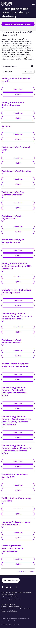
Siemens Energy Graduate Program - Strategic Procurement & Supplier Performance (16, 316)
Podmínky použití (25, 609)
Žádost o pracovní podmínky (9, 597)
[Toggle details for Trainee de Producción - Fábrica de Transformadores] (2, 527)
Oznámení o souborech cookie (10, 609)
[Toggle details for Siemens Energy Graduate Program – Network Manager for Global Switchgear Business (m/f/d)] (2, 456)
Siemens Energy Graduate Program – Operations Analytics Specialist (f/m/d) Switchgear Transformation (16, 420)
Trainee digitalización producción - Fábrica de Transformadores (12, 548)
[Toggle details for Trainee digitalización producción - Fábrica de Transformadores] (2, 553)
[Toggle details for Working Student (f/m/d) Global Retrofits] (2, 84)
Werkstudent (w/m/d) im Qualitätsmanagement (12, 193)
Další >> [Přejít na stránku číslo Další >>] (32, 571)
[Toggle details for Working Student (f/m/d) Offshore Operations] (2, 107)
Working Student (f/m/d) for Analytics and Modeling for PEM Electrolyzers (16, 266)
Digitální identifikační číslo (9, 611)
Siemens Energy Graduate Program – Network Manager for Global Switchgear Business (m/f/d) (16, 449)
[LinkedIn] (11, 587)
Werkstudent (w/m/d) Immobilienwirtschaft (11, 341)
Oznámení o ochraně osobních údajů (11, 606)
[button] (18, 94)
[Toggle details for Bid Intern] (2, 128)
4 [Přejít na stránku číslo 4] (23, 571)
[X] (7, 587)
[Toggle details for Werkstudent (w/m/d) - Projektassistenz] (2, 221)
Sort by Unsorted (27, 72)
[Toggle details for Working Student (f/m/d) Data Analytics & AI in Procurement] (2, 369)
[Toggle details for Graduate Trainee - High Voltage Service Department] (2, 295)
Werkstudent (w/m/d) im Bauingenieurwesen (12, 241)
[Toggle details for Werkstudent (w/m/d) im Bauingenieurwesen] (2, 245)
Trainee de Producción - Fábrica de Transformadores (15, 523)
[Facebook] (2, 587)
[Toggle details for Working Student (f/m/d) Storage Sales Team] (2, 503)
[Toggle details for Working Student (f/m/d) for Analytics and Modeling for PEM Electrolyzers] (2, 271)
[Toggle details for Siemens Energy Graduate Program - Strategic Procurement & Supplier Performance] (2, 321)
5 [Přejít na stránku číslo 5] (25, 571)
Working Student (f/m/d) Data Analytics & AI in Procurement (15, 365)
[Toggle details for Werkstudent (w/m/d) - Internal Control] (2, 152)
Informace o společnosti (8, 604)
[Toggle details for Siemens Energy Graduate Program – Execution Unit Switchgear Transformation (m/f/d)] (2, 398)
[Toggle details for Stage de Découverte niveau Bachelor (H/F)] (2, 479)
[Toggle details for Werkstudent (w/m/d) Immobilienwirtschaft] (2, 345)
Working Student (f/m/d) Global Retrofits (15, 79)
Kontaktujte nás (12, 580)
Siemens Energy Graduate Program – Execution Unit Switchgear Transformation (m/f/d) (14, 391)
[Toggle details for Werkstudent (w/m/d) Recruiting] (2, 173)
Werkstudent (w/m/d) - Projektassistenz (11, 217)
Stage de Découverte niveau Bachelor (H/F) (14, 475)
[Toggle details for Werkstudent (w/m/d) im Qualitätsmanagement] (2, 197)
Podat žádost (18, 89)
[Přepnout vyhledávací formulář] (32, 66)
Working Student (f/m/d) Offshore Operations (12, 103)
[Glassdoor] (16, 587)
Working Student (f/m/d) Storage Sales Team (16, 499)
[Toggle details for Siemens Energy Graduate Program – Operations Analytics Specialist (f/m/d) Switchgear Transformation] (2, 427)
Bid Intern (5, 126)
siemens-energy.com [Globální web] (7, 599)
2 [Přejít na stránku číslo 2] (19, 571)
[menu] (33, 3)
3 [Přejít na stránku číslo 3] (21, 571)
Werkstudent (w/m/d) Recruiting (16, 171)
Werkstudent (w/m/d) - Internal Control (15, 148)
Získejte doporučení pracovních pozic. (18, 24)
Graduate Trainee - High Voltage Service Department (16, 291)
